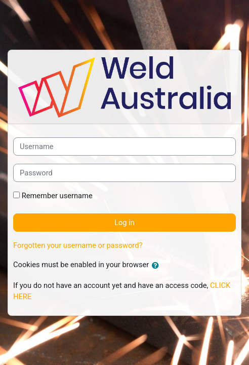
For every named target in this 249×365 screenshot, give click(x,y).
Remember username (57, 195)
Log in (124, 222)
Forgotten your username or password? (77, 245)
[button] (157, 266)
